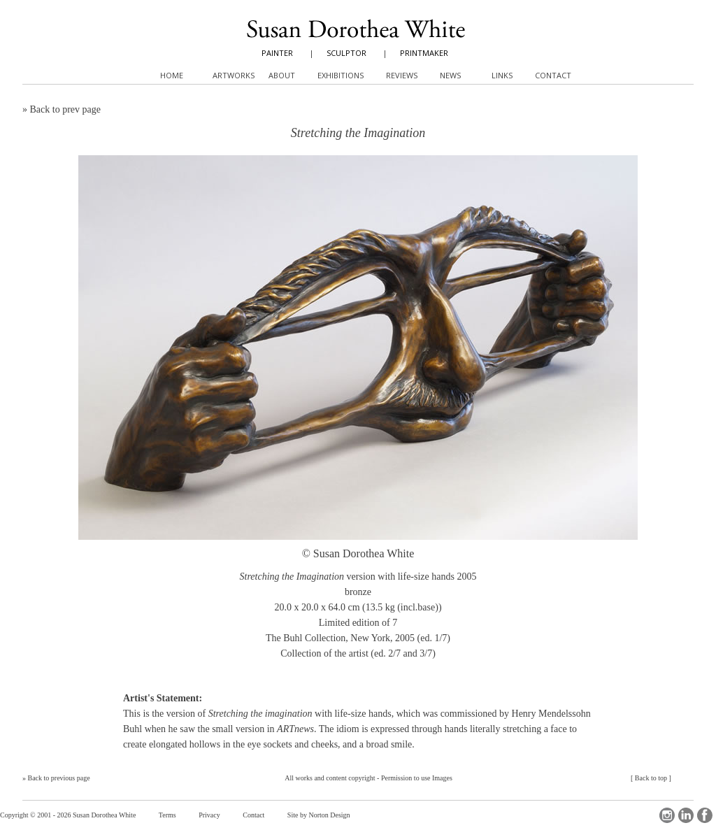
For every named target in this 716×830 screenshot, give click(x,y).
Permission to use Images (416, 778)
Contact (253, 815)
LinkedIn (686, 815)
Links (502, 75)
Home (171, 75)
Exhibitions (340, 75)
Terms (167, 815)
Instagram (667, 815)
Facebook (705, 815)
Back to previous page (59, 778)
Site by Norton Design (318, 815)
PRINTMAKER (424, 53)
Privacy (209, 815)
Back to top (651, 778)
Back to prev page (65, 109)
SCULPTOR (346, 53)
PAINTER (277, 53)
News (450, 75)
